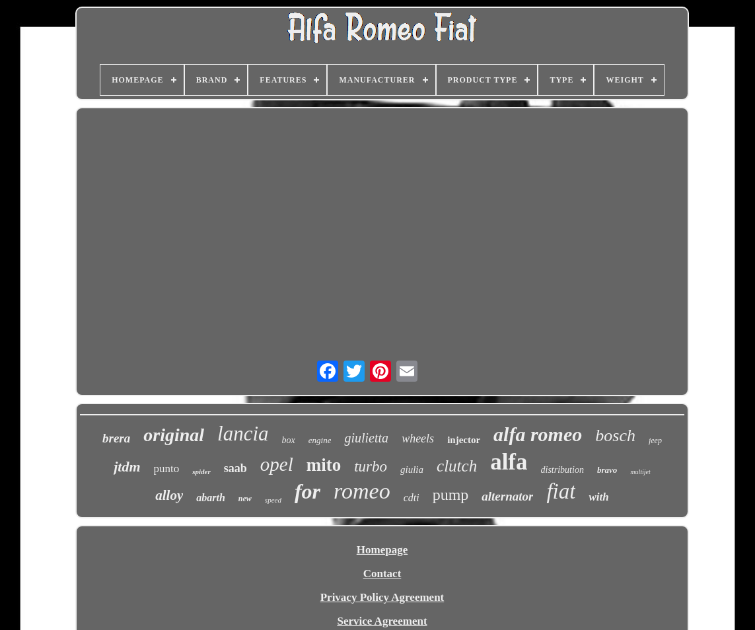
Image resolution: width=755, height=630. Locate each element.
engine (320, 440)
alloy (169, 495)
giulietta (366, 438)
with (598, 497)
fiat (560, 491)
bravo (607, 470)
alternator (507, 496)
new (245, 498)
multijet (640, 471)
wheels (418, 438)
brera (116, 438)
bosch (615, 435)
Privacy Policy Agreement (382, 597)
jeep (655, 440)
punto (167, 468)
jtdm (127, 466)
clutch (457, 466)
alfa (508, 462)
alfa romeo (537, 434)
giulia (411, 469)
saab (235, 468)
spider (201, 471)
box (288, 440)
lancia (243, 433)
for (307, 491)
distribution (562, 470)
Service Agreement (382, 621)
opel (276, 464)
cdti (411, 497)
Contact (382, 573)
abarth (210, 497)
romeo (362, 491)
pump (451, 494)
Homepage (382, 549)
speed (273, 500)
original (173, 435)
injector (463, 440)
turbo (370, 466)
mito (323, 465)
